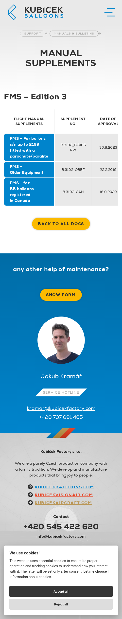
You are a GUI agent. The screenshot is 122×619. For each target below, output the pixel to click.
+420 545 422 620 (61, 526)
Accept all (61, 591)
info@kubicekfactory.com (61, 536)
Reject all (61, 604)
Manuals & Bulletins (74, 33)
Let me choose (95, 571)
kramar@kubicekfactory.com (61, 408)
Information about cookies (30, 577)
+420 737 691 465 (61, 417)
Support (32, 33)
